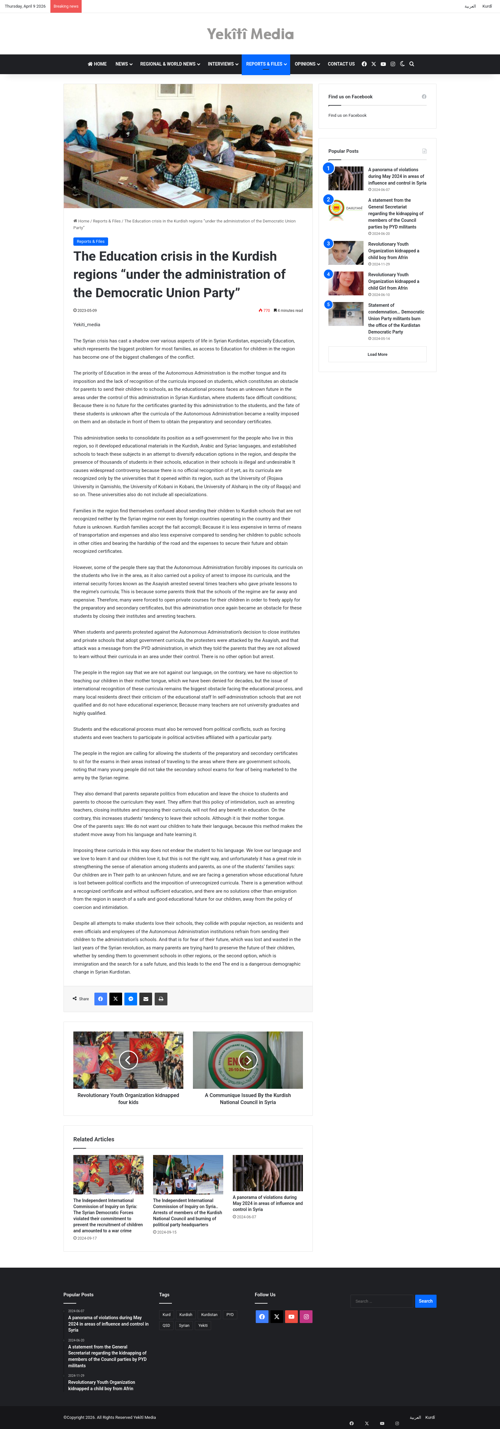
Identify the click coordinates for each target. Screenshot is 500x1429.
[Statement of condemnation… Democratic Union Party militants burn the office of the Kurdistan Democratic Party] (346, 314)
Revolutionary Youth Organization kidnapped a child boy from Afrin (393, 251)
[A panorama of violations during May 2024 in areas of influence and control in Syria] (268, 1173)
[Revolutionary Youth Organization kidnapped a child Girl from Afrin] (346, 283)
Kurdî (487, 6)
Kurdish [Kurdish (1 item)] (186, 1315)
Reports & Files (264, 64)
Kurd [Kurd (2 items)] (167, 1315)
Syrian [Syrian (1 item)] (184, 1325)
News (121, 64)
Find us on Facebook (347, 115)
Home (97, 64)
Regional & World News (167, 64)
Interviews (221, 64)
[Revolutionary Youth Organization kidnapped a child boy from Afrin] (346, 253)
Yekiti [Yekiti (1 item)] (203, 1325)
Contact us (341, 64)
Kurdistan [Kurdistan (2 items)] (209, 1315)
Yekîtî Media (144, 1417)
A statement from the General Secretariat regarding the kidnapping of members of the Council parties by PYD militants (395, 213)
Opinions (305, 64)
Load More (377, 354)
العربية (470, 6)
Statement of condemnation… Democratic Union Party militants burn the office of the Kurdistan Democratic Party (396, 318)
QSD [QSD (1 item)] (166, 1325)
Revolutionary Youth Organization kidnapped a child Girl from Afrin (393, 281)
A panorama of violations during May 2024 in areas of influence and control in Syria (268, 1203)
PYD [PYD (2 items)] (230, 1315)
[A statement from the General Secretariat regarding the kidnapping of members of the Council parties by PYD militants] (346, 209)
